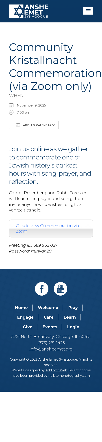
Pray (73, 307)
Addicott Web (56, 370)
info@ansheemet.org (51, 349)
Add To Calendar (34, 125)
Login (73, 326)
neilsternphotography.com (69, 376)
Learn (70, 317)
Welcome (48, 307)
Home (21, 307)
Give (28, 326)
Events (50, 326)
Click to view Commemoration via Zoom (47, 228)
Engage (25, 317)
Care (49, 317)
